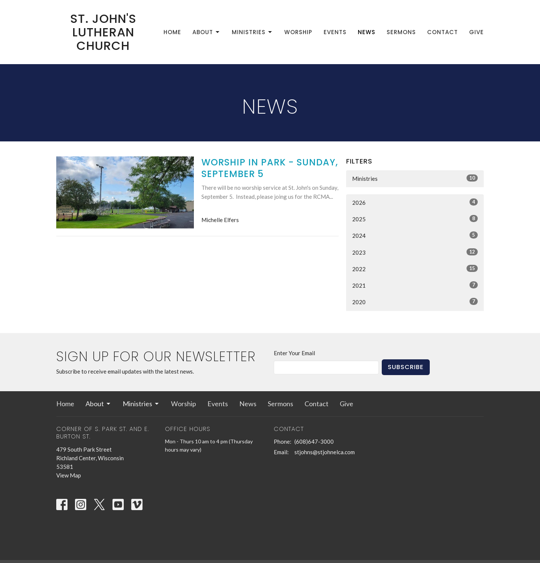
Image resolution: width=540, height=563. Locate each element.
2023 (415, 252)
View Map (68, 475)
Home (172, 32)
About (206, 32)
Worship (298, 32)
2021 (415, 285)
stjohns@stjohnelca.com (324, 452)
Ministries (252, 32)
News (366, 32)
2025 (415, 218)
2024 (415, 235)
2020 (415, 301)
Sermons (401, 32)
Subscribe (406, 367)
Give (476, 32)
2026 (415, 202)
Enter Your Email (294, 353)
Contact (442, 32)
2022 (415, 268)
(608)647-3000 (314, 441)
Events (335, 32)
